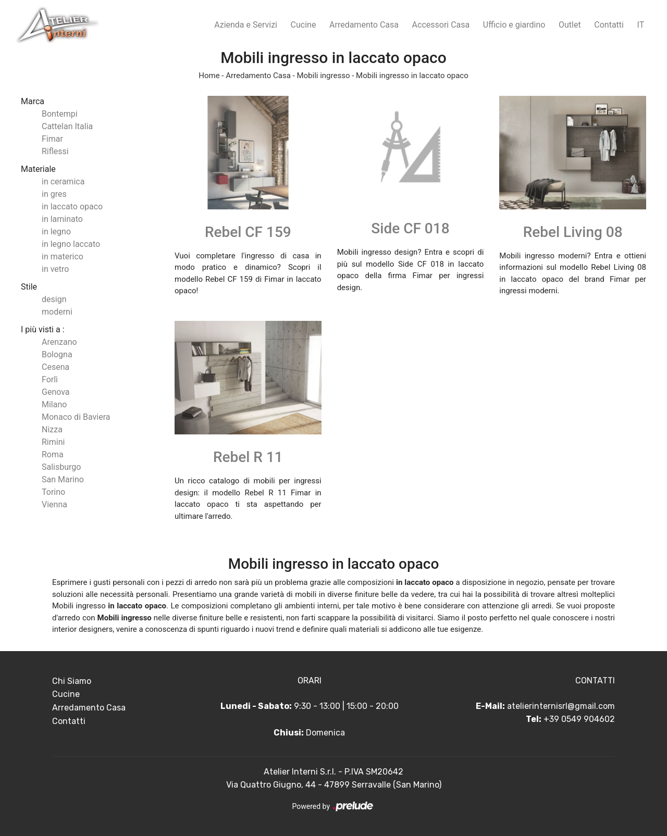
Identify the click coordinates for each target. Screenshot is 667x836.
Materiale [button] (38, 169)
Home (209, 75)
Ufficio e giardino (514, 25)
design (54, 299)
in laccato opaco (72, 206)
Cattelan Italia (67, 126)
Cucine (303, 25)
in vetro (55, 269)
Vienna (54, 504)
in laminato (62, 219)
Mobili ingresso (323, 75)
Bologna (57, 354)
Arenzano (59, 342)
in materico (62, 256)
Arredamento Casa (364, 25)
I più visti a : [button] (43, 329)
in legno (56, 231)
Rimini (53, 442)
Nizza (52, 429)
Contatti (609, 25)
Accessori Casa (441, 25)
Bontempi (60, 114)
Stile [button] (29, 287)
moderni (57, 312)
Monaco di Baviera (76, 417)
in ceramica (63, 181)
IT (641, 25)
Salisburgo (61, 467)
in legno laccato (71, 244)
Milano (54, 404)
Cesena (55, 367)
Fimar (52, 139)
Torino (53, 492)
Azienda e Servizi (245, 25)
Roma (53, 454)
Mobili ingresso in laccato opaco (412, 75)
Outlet (570, 25)
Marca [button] (32, 101)
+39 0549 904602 (579, 719)
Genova (56, 392)
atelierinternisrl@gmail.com (561, 706)
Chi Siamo (71, 681)
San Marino (63, 479)
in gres (54, 194)
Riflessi (55, 151)
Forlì (50, 379)
